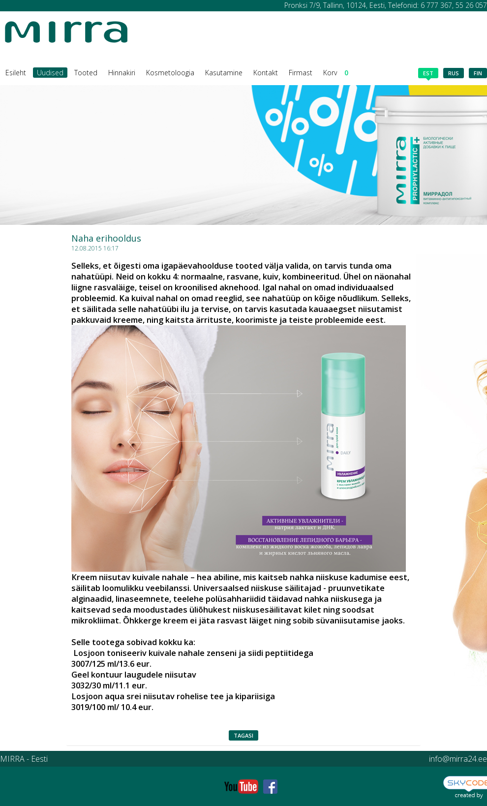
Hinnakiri (121, 72)
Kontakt (265, 72)
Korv (335, 72)
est (428, 73)
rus (453, 73)
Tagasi (243, 735)
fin (478, 73)
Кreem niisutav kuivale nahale (129, 577)
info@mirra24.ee (458, 758)
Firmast (300, 72)
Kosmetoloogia (170, 72)
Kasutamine (224, 72)
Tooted (85, 72)
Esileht (15, 72)
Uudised (50, 72)
